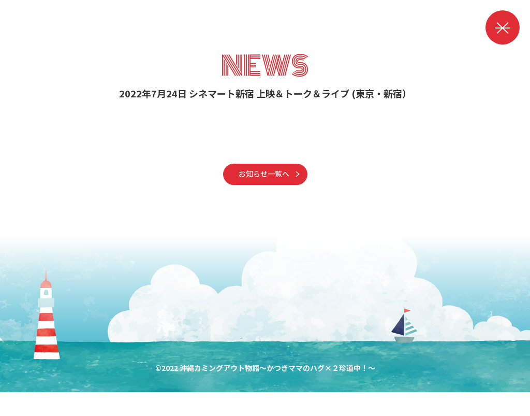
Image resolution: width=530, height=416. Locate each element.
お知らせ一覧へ (264, 192)
